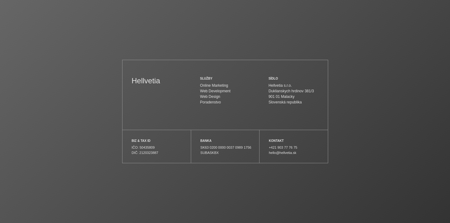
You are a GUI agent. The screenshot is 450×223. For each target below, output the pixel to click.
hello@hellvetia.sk (282, 153)
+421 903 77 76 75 (283, 147)
